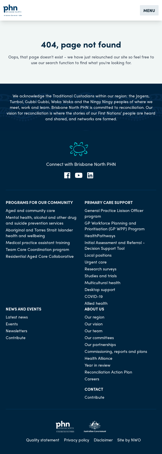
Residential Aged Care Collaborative (40, 256)
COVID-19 (94, 296)
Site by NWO (129, 440)
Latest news (17, 317)
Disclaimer (103, 440)
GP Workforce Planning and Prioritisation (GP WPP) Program (115, 225)
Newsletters (16, 330)
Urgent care (96, 262)
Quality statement (42, 440)
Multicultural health (102, 282)
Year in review (97, 365)
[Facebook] (67, 175)
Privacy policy (76, 440)
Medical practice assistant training (38, 242)
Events (12, 324)
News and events (23, 309)
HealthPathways (100, 235)
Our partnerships (100, 344)
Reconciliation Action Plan (108, 372)
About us (94, 309)
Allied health (96, 303)
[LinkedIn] (90, 175)
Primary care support (109, 202)
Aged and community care (30, 210)
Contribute (16, 337)
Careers (92, 379)
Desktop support (100, 289)
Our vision (94, 324)
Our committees (99, 337)
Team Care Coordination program (37, 249)
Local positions (98, 255)
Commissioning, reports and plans (116, 351)
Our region (94, 317)
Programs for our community (39, 202)
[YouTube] (79, 175)
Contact (94, 389)
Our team (93, 330)
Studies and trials (101, 275)
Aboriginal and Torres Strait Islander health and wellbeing (39, 232)
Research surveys (100, 269)
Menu (149, 10)
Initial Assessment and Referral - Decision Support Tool (115, 245)
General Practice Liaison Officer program (114, 213)
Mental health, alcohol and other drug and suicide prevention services (41, 220)
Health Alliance (98, 358)
